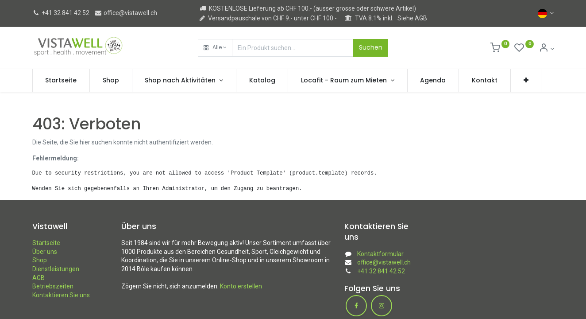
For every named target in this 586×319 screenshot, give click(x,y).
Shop (39, 260)
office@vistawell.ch (125, 12)
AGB (38, 277)
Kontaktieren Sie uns (61, 295)
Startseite (46, 242)
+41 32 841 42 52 (60, 12)
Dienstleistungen (55, 268)
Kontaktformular (380, 253)
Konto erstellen (241, 286)
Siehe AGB (412, 18)
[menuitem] (61, 80)
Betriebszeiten (52, 286)
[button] (215, 48)
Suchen (370, 47)
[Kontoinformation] (546, 48)
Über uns (44, 251)
